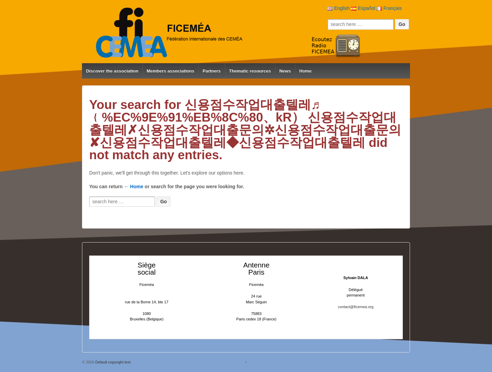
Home (305, 70)
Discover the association (112, 70)
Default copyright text (112, 362)
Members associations (170, 70)
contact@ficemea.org (355, 307)
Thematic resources (250, 70)
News (285, 70)
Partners (212, 70)
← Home (134, 186)
